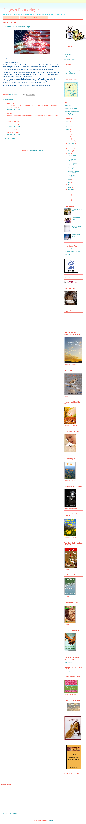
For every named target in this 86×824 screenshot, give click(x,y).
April (69, 184)
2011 (68, 197)
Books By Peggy (69, 114)
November (71, 143)
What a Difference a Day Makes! (73, 171)
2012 (68, 195)
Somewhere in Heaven (70, 105)
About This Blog (25, 18)
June (69, 179)
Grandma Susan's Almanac (72, 251)
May (69, 182)
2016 (68, 131)
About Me (15, 18)
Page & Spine (68, 662)
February (70, 189)
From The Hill (68, 249)
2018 (68, 126)
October (70, 146)
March (70, 187)
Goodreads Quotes (69, 59)
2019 (68, 124)
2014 (68, 136)
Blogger (51, 820)
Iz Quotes (67, 56)
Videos (44, 18)
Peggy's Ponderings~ (22, 9)
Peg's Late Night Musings (71, 111)
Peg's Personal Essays (70, 108)
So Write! (67, 254)
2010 (68, 200)
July (69, 153)
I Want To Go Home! (71, 168)
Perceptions (67, 54)
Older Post (57, 146)
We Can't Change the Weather (72, 160)
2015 (68, 134)
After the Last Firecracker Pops (73, 175)
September (71, 148)
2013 (68, 139)
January (70, 192)
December (71, 141)
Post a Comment (10, 138)
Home (6, 18)
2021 (68, 121)
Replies (36, 18)
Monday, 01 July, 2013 (13, 109)
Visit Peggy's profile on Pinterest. (10, 813)
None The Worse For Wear (76, 226)
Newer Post (7, 146)
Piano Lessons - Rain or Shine (72, 164)
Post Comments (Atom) (36, 150)
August (70, 151)
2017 (68, 129)
